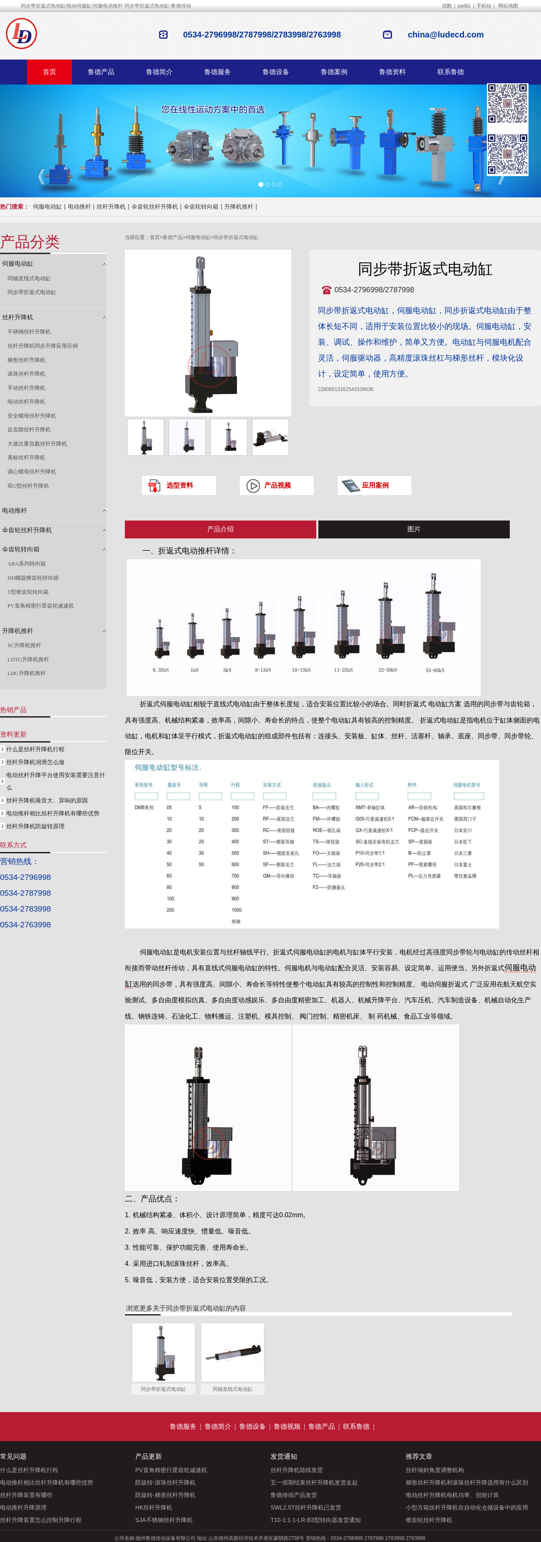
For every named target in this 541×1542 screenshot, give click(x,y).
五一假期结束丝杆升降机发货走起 (314, 1482)
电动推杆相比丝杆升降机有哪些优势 (52, 813)
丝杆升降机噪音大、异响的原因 (47, 800)
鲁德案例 (334, 71)
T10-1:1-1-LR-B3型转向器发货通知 (315, 1520)
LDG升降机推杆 (26, 673)
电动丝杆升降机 (26, 402)
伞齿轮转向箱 (201, 206)
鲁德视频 (287, 1426)
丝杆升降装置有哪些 (26, 1495)
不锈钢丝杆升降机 (29, 332)
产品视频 (277, 485)
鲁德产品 (101, 71)
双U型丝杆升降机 (28, 486)
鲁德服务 (217, 71)
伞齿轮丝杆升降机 (155, 206)
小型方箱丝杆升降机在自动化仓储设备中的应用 (467, 1507)
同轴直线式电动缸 (233, 1389)
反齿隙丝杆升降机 (29, 429)
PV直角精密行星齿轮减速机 (40, 606)
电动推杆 (79, 206)
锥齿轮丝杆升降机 (429, 1520)
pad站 (464, 6)
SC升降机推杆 (24, 645)
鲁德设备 (276, 71)
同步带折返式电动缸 (235, 237)
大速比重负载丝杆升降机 (37, 444)
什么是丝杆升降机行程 (35, 749)
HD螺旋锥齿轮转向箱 (33, 578)
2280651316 (332, 389)
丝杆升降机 (111, 206)
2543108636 (360, 389)
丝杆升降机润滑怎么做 (35, 762)
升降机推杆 (238, 206)
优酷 (447, 6)
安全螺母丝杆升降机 (31, 416)
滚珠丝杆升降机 (26, 374)
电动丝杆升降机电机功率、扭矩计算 (452, 1495)
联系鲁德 (450, 71)
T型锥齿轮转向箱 (28, 592)
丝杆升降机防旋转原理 (35, 826)
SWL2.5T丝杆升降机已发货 (305, 1507)
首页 (49, 71)
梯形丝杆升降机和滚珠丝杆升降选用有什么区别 (467, 1482)
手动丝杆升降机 (26, 388)
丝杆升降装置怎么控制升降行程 (41, 1520)
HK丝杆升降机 (153, 1507)
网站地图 (508, 6)
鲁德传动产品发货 (293, 1495)
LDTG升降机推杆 (28, 659)
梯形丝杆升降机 (26, 360)
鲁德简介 (159, 71)
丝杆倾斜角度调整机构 (435, 1470)
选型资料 (179, 485)
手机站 (483, 6)
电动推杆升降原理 (23, 1507)
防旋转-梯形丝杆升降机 (165, 1495)
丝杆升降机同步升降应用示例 (42, 346)
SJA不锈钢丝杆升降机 (164, 1520)
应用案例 (375, 485)
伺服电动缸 (47, 206)
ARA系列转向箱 (26, 564)
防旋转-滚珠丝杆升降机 (165, 1482)
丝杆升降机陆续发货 (296, 1470)
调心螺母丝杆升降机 (31, 471)
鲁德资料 (392, 71)
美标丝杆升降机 (26, 457)
